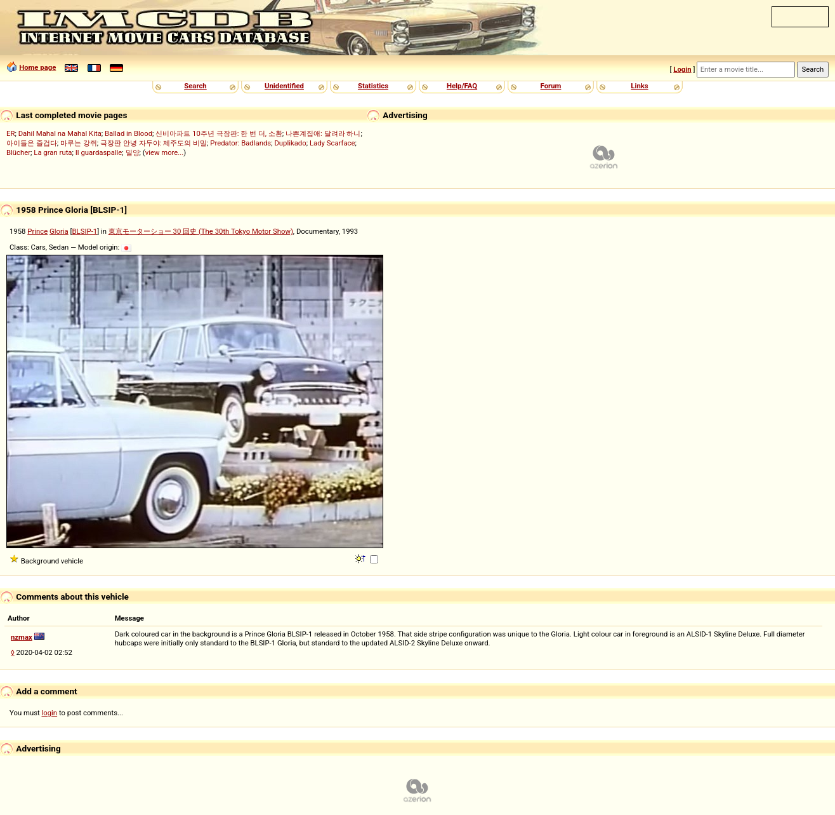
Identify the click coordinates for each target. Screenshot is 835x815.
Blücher (18, 152)
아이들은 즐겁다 (31, 142)
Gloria (59, 231)
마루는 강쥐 (78, 142)
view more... (164, 152)
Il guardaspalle (99, 152)
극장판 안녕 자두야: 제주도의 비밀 (153, 142)
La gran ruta (53, 152)
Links (639, 85)
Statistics (373, 85)
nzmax (21, 637)
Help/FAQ (462, 85)
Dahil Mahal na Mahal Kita (60, 133)
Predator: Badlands (240, 142)
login (50, 712)
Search (195, 85)
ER (10, 133)
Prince (37, 231)
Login (682, 69)
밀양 (133, 152)
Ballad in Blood (128, 133)
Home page (37, 67)
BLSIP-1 (85, 231)
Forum (551, 85)
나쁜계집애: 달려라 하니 (323, 133)
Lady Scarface (332, 142)
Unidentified (284, 85)
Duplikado (290, 142)
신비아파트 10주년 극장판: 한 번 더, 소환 (218, 133)
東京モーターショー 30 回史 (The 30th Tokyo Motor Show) (200, 231)
